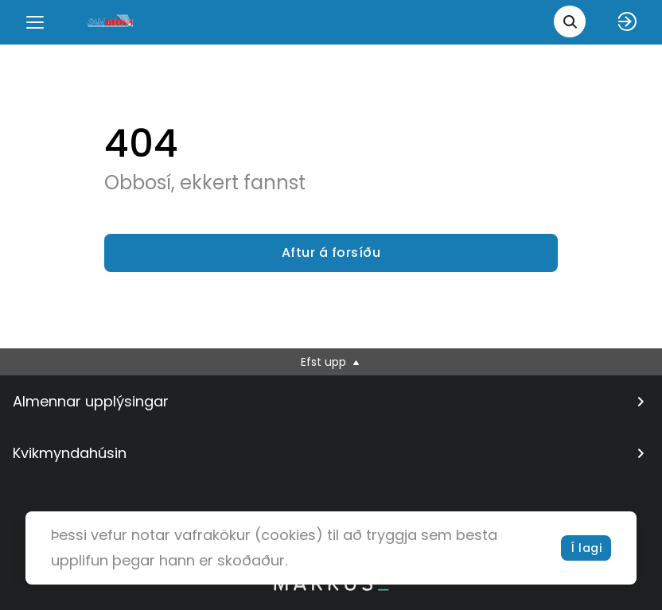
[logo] (111, 22)
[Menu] (35, 22)
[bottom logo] (331, 587)
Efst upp (331, 362)
